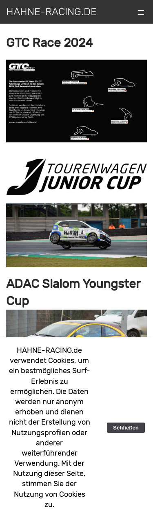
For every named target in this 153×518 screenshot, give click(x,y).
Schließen (126, 428)
